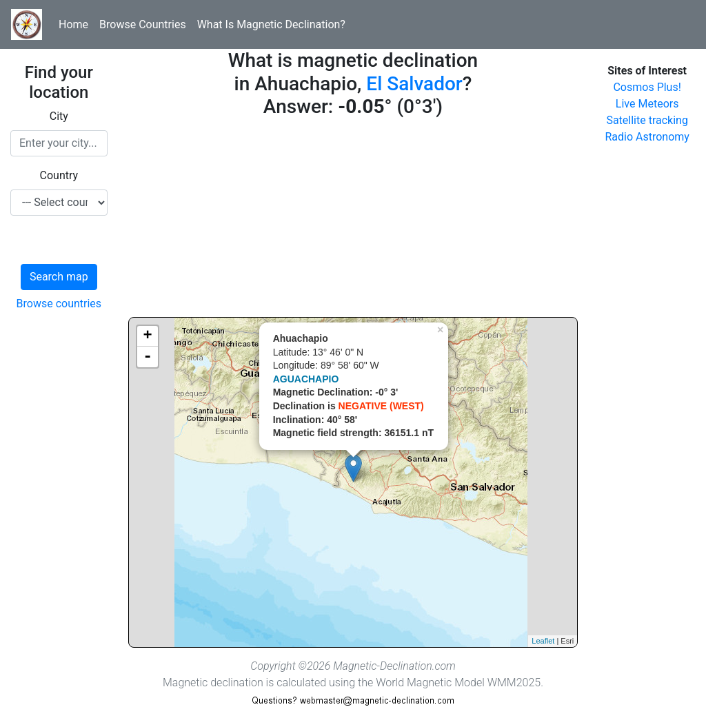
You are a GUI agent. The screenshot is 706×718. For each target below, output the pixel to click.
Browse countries (59, 303)
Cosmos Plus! (646, 87)
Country (59, 175)
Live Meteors (647, 103)
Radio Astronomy (647, 136)
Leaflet (543, 641)
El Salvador (414, 83)
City (59, 116)
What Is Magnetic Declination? (271, 24)
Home (73, 24)
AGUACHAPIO (306, 378)
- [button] (147, 357)
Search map (59, 276)
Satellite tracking (647, 120)
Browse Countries (142, 24)
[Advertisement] (353, 220)
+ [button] (147, 336)
